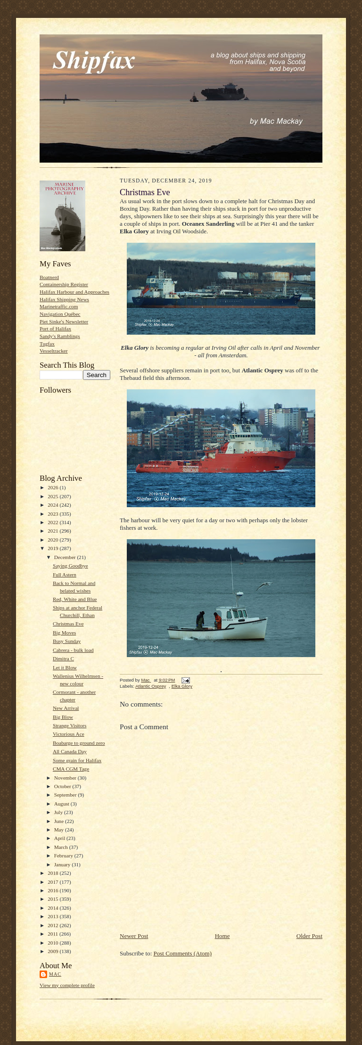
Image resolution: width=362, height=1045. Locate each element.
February (64, 855)
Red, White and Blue (75, 599)
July (59, 812)
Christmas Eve (68, 623)
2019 (53, 548)
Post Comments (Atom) (183, 953)
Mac (55, 974)
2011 (53, 934)
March (61, 847)
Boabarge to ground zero (79, 743)
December (65, 557)
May (59, 829)
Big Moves (64, 632)
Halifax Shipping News (64, 299)
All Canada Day (70, 751)
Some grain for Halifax (77, 760)
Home (222, 935)
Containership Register (64, 284)
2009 (53, 951)
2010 (53, 943)
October (63, 786)
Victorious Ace (68, 734)
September (66, 795)
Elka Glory (182, 686)
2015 (53, 899)
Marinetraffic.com (59, 306)
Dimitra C (63, 658)
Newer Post (134, 935)
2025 (53, 496)
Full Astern (64, 574)
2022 (53, 522)
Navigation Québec (60, 314)
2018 (53, 873)
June (59, 821)
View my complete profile (67, 985)
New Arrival (66, 708)
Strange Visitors (69, 725)
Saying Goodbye (70, 565)
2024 (53, 505)
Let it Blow (65, 667)
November (66, 778)
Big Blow (63, 717)
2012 (53, 925)
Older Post (309, 935)
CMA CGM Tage (71, 769)
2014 (53, 908)
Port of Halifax (55, 328)
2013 (53, 916)
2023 (53, 514)
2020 (53, 540)
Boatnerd (49, 277)
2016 (53, 890)
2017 (53, 882)
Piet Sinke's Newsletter (64, 321)
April (60, 838)
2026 (53, 487)
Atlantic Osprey (150, 686)
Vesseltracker (54, 351)
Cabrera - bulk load (73, 650)
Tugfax (47, 343)
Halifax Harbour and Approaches (74, 292)
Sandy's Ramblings (60, 336)
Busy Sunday (67, 641)
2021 (53, 531)
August (62, 803)
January (63, 864)
